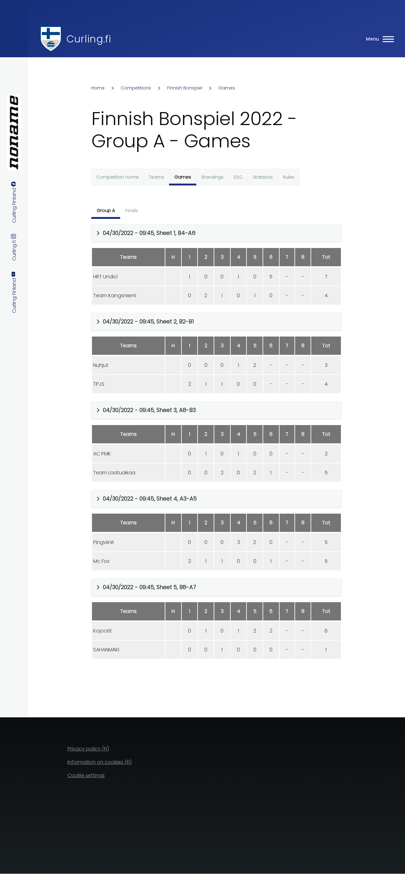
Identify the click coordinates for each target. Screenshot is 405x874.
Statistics (263, 177)
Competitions (136, 88)
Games (226, 88)
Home (98, 88)
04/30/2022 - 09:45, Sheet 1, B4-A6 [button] (149, 233)
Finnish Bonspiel (184, 88)
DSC (238, 177)
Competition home (117, 177)
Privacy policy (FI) (88, 748)
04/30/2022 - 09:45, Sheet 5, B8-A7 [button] (149, 587)
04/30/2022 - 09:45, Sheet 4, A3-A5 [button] (150, 498)
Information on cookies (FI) (100, 762)
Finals (131, 210)
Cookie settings (86, 775)
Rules (288, 177)
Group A (106, 210)
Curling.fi (88, 39)
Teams (156, 177)
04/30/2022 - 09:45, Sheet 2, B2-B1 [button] (148, 321)
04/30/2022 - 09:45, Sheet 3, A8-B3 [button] (149, 410)
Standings (212, 177)
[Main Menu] (378, 39)
